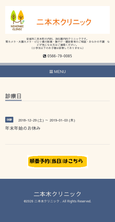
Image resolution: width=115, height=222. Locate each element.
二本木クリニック (58, 194)
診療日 (13, 96)
